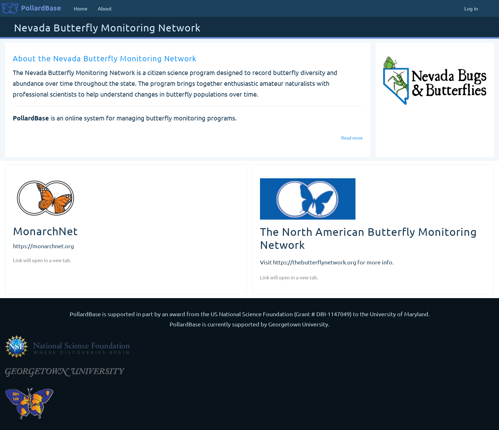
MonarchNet (45, 231)
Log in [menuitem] (471, 8)
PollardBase (41, 7)
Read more (352, 137)
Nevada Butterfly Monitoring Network (107, 28)
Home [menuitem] (81, 8)
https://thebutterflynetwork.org (314, 262)
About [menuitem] (105, 8)
